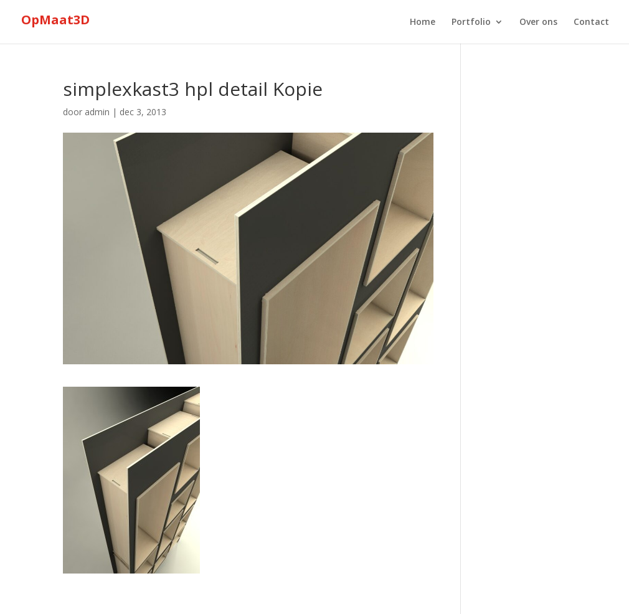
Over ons (538, 22)
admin (97, 112)
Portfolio (471, 22)
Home (422, 22)
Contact (591, 22)
